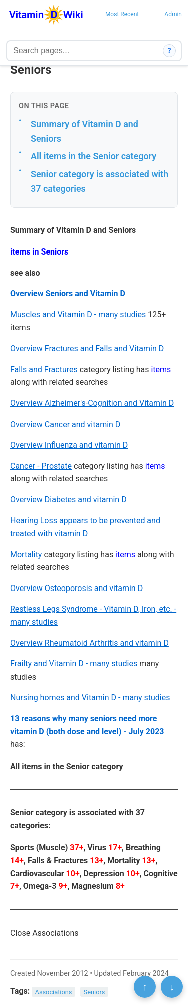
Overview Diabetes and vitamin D (68, 500)
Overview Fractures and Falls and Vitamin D (87, 348)
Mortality (26, 554)
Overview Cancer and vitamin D (65, 424)
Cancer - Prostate (41, 466)
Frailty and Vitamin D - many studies (73, 663)
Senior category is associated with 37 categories (99, 181)
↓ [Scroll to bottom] (171, 986)
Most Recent (122, 14)
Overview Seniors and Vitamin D (67, 293)
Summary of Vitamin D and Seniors (84, 131)
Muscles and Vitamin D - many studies (78, 314)
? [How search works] (169, 51)
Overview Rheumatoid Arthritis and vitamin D (89, 643)
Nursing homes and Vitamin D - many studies (90, 697)
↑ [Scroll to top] (144, 986)
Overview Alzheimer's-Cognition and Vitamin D (92, 403)
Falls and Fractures (44, 369)
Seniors (94, 991)
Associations (53, 991)
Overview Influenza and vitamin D (69, 445)
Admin (173, 14)
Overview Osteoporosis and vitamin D (76, 588)
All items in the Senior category (93, 156)
